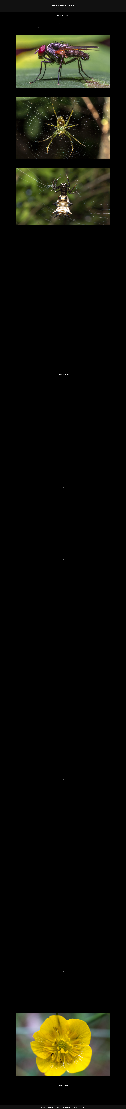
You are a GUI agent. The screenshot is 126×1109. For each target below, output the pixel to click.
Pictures (42, 1107)
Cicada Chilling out (63, 374)
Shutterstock (66, 1107)
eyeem (57, 1107)
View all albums (63, 1085)
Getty (84, 1107)
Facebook (50, 1107)
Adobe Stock (76, 1107)
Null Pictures (63, 5)
